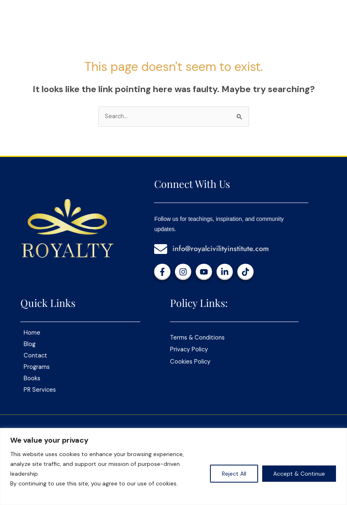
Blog (29, 344)
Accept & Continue (299, 473)
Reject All (234, 473)
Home (32, 333)
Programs (37, 367)
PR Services (40, 390)
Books (32, 378)
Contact (35, 355)
